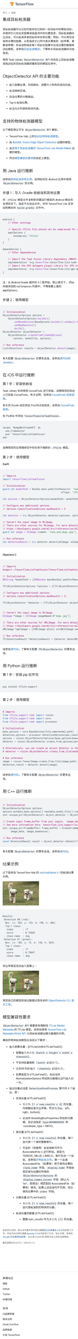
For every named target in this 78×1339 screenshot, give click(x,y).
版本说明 (7, 1319)
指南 (13, 13)
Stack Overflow (11, 1324)
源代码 (15, 649)
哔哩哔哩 (7, 1299)
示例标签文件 (44, 1159)
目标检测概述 (32, 49)
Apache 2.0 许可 (34, 1233)
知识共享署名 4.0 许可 (54, 1230)
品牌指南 (7, 1329)
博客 (5, 1283)
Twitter (6, 1294)
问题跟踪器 (8, 1314)
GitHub (6, 1289)
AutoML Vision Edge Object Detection (34, 142)
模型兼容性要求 (24, 158)
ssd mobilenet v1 (49, 872)
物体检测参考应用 (21, 179)
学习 (5, 13)
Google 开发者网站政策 (14, 1237)
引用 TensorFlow (11, 1335)
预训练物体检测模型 (46, 136)
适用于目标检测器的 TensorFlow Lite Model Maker (41, 148)
